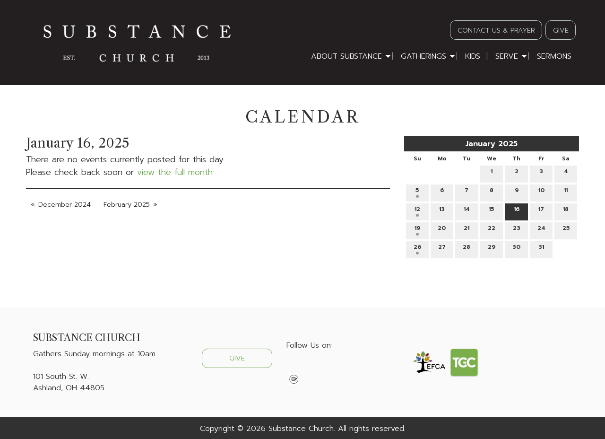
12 (417, 211)
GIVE (561, 30)
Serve (506, 56)
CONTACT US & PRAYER (496, 30)
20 (442, 230)
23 (516, 230)
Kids (472, 56)
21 (466, 230)
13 (442, 211)
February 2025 (127, 205)
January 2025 (491, 143)
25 (566, 230)
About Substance (346, 56)
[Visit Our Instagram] (324, 367)
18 (566, 211)
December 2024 (64, 205)
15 (491, 211)
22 (491, 230)
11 (566, 192)
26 (417, 249)
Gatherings (423, 56)
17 (541, 211)
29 (491, 249)
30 (516, 249)
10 (541, 192)
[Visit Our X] (309, 367)
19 (417, 230)
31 (541, 249)
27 (442, 249)
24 (541, 230)
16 (516, 211)
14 (467, 211)
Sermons (554, 56)
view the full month (175, 172)
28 (466, 249)
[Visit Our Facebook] (294, 367)
